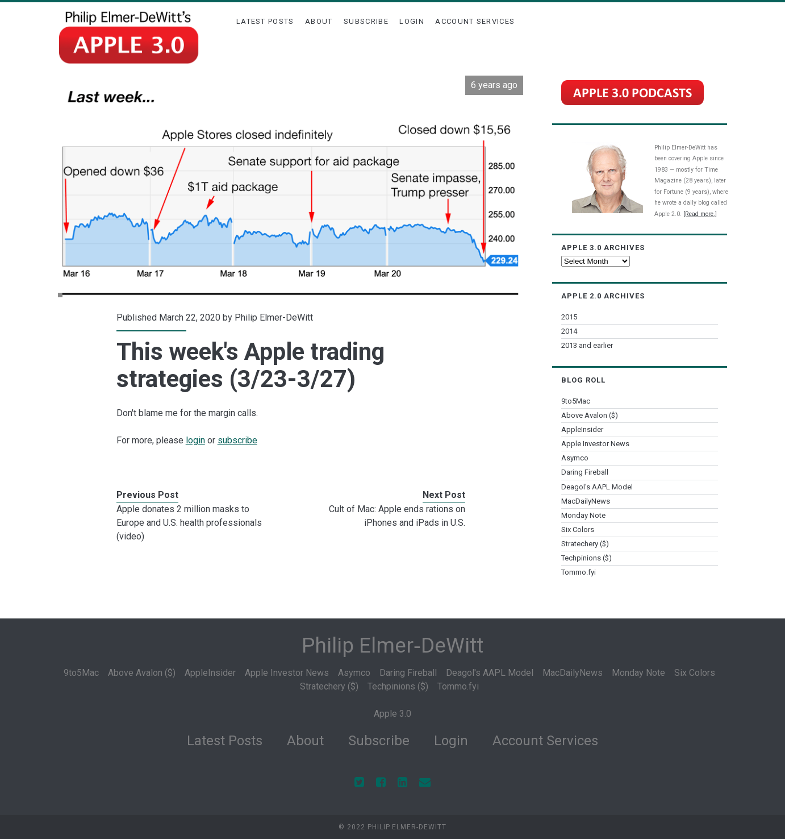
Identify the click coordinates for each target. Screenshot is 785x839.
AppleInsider (582, 429)
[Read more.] (700, 214)
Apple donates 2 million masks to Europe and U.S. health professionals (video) (189, 523)
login (195, 440)
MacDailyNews (585, 501)
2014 (569, 331)
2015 (569, 317)
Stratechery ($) (585, 543)
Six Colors (577, 529)
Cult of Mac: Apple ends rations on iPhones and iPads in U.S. (397, 516)
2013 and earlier (587, 345)
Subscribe (366, 21)
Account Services (475, 21)
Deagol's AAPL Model (597, 487)
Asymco (574, 458)
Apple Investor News (595, 443)
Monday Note (583, 515)
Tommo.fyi (578, 572)
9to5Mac (575, 401)
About (319, 21)
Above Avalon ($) (589, 415)
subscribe (237, 440)
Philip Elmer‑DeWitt (392, 645)
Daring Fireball (584, 472)
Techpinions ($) (586, 558)
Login (411, 21)
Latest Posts (265, 21)
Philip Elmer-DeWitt (274, 317)
